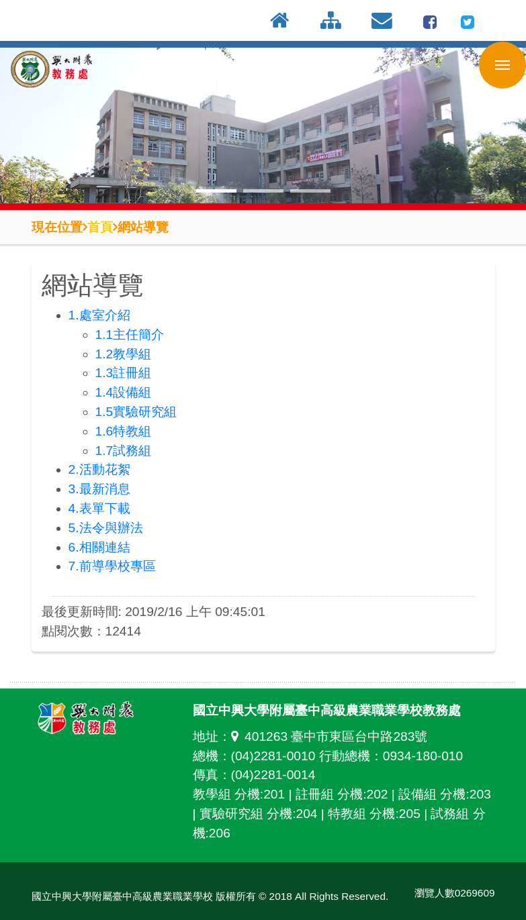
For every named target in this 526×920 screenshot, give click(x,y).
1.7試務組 (123, 451)
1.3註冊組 (123, 373)
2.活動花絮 (99, 469)
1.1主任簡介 (130, 334)
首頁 (100, 226)
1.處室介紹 (99, 315)
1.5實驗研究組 (136, 412)
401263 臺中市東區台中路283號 (329, 736)
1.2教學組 (123, 354)
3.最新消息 (99, 489)
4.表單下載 (99, 508)
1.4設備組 (123, 392)
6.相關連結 (99, 547)
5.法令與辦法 (106, 528)
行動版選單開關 (502, 67)
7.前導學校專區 (112, 566)
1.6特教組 (123, 431)
